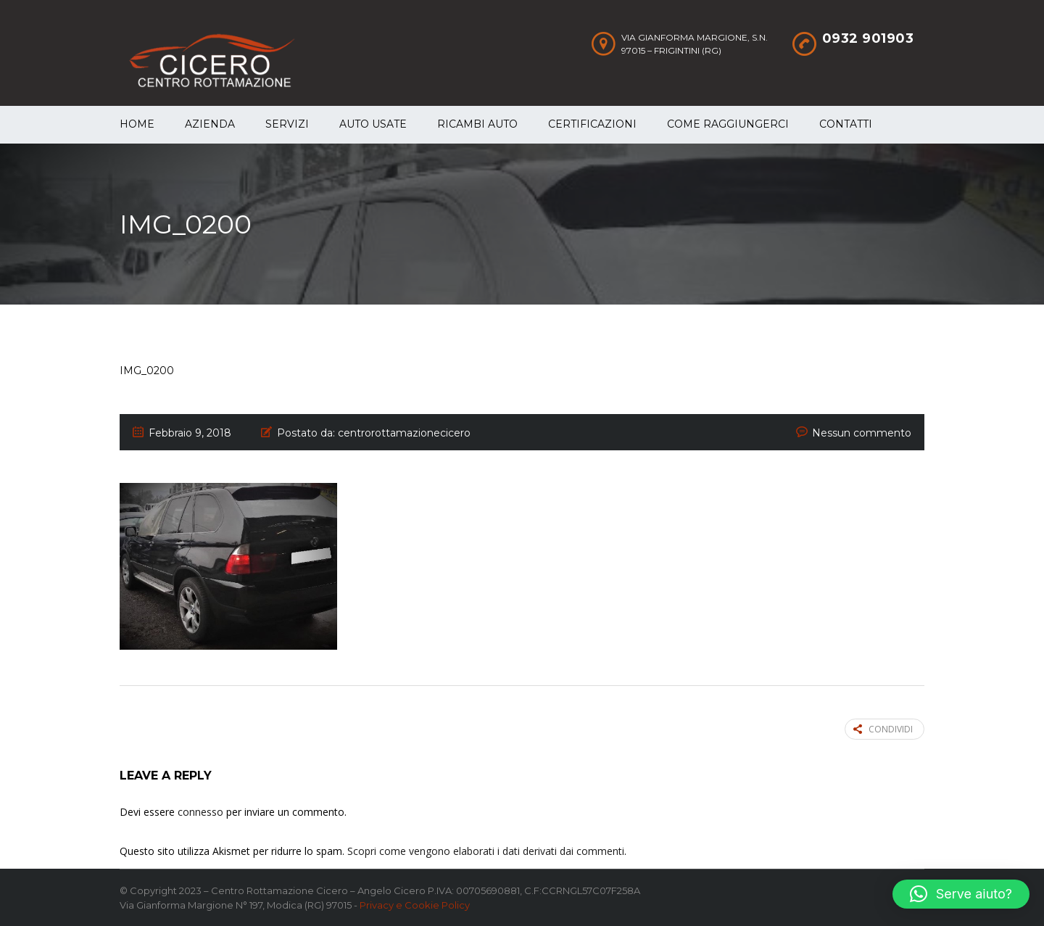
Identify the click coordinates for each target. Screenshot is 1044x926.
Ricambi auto (477, 124)
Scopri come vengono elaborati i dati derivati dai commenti (485, 851)
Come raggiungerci (728, 124)
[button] (961, 894)
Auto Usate (373, 124)
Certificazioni (592, 124)
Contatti (845, 124)
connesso (200, 812)
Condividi (883, 729)
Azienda (210, 124)
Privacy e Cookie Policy (415, 905)
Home (137, 124)
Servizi (287, 124)
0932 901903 (868, 38)
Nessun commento (861, 432)
